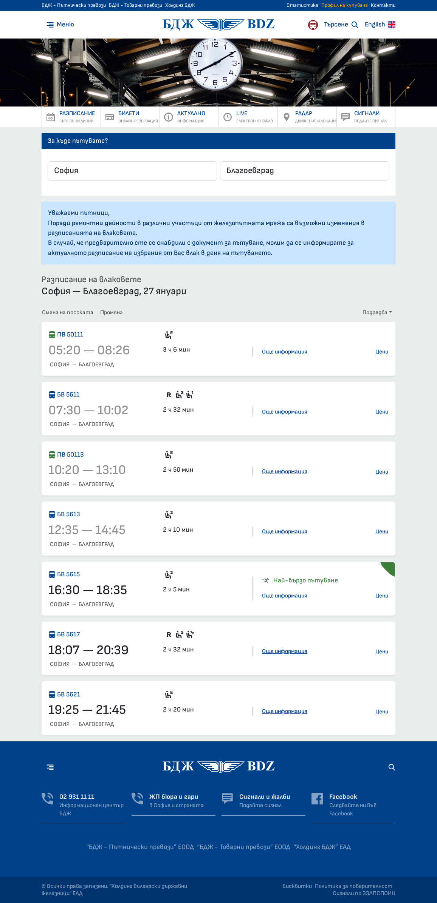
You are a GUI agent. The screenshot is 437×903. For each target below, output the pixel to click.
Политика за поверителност (353, 886)
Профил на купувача (344, 5)
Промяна (111, 312)
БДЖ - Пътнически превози (74, 5)
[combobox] (132, 171)
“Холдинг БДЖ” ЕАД (322, 847)
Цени (381, 351)
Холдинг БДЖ (180, 5)
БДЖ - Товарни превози (135, 5)
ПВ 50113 (70, 454)
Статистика (302, 5)
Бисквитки (297, 886)
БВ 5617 (68, 634)
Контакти (383, 5)
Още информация (284, 351)
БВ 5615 (68, 574)
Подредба (375, 312)
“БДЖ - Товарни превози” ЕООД (243, 847)
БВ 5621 (68, 694)
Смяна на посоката (67, 312)
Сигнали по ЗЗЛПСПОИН (364, 893)
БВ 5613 (68, 514)
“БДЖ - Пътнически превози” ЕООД (140, 847)
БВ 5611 (68, 394)
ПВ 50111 (70, 334)
